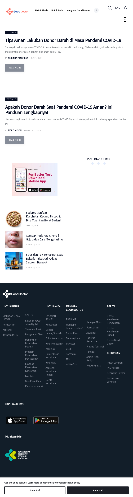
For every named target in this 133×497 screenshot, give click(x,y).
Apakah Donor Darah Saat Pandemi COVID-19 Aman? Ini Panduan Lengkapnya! (58, 109)
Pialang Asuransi (95, 346)
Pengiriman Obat (34, 334)
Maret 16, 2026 (32, 267)
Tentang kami (73, 338)
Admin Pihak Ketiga (92, 358)
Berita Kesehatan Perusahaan (113, 319)
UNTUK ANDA (53, 306)
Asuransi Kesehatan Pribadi (51, 371)
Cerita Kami (72, 333)
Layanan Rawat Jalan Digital (33, 322)
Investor (70, 343)
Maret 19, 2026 (32, 244)
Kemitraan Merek (34, 386)
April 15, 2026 (32, 225)
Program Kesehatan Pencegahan (31, 355)
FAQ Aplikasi (113, 367)
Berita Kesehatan (51, 381)
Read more (15, 67)
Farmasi (90, 351)
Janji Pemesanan (54, 343)
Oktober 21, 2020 (32, 130)
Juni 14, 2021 (36, 58)
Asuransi (7, 329)
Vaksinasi (50, 348)
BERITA (111, 306)
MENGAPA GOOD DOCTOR (74, 308)
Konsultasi (51, 324)
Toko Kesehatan (54, 338)
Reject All (35, 490)
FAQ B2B (29, 376)
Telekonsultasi (33, 329)
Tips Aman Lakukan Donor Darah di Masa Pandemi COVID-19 (63, 40)
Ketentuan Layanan (112, 380)
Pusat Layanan (115, 362)
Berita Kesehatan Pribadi (112, 331)
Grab (68, 348)
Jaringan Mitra (10, 335)
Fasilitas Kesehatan (92, 339)
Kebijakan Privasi (116, 373)
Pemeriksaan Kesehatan (52, 355)
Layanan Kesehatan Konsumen (31, 367)
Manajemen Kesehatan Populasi (31, 343)
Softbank (71, 354)
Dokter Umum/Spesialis (54, 331)
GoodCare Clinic (33, 381)
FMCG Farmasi (93, 365)
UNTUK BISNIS (11, 306)
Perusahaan (9, 324)
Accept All (98, 490)
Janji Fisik (51, 362)
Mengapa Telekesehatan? (74, 326)
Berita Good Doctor (113, 341)
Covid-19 (11, 32)
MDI (68, 359)
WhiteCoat (71, 364)
